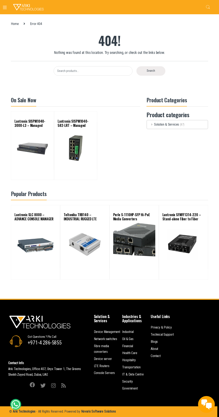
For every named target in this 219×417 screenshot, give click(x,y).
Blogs (154, 342)
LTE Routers (101, 366)
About (154, 349)
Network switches (105, 339)
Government (130, 388)
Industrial (127, 332)
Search (208, 7)
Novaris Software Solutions (98, 411)
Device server (103, 359)
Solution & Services (163, 124)
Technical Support (162, 334)
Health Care (129, 353)
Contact (156, 356)
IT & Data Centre (133, 374)
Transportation (131, 367)
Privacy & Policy (161, 327)
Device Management (107, 332)
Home (15, 24)
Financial (127, 346)
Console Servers (104, 373)
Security (127, 381)
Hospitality (129, 360)
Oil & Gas (127, 339)
